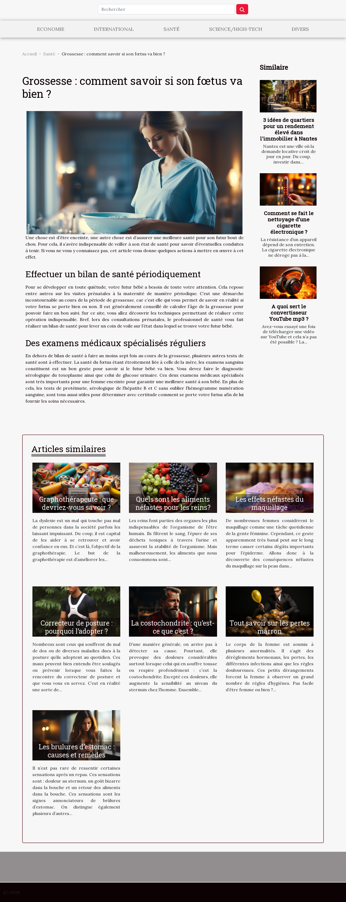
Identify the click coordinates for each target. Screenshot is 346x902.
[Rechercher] (166, 9)
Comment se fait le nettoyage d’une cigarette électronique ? (289, 222)
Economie (50, 29)
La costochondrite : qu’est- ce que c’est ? (173, 627)
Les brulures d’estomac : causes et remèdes (76, 750)
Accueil (29, 53)
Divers (300, 29)
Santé (171, 29)
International (114, 29)
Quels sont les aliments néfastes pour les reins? (173, 503)
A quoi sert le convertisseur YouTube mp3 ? (288, 312)
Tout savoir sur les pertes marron (269, 627)
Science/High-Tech (235, 29)
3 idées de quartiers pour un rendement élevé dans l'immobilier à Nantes (288, 129)
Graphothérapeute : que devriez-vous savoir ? (76, 503)
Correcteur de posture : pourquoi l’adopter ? (76, 627)
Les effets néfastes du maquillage (269, 503)
